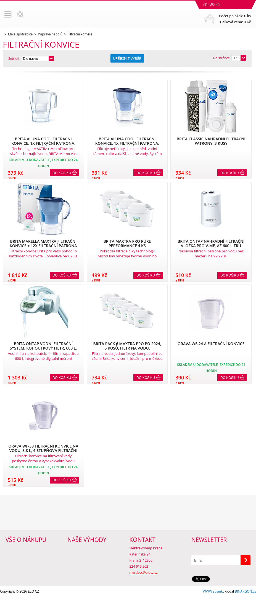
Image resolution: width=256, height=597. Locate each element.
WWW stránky (214, 591)
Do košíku (62, 173)
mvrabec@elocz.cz (144, 572)
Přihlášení (210, 4)
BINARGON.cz (245, 591)
